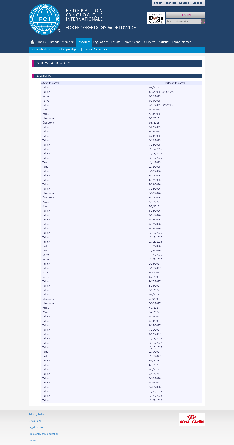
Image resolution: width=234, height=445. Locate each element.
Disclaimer (35, 420)
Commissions (131, 42)
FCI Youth (149, 42)
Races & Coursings (96, 49)
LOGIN (186, 14)
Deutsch (184, 3)
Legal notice (36, 427)
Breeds (54, 42)
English (158, 3)
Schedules (83, 42)
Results (115, 42)
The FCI (42, 42)
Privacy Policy (36, 414)
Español (197, 3)
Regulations (100, 42)
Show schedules (41, 49)
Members (68, 42)
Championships (68, 49)
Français (171, 3)
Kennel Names (181, 42)
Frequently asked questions (44, 433)
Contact (33, 440)
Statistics (163, 42)
